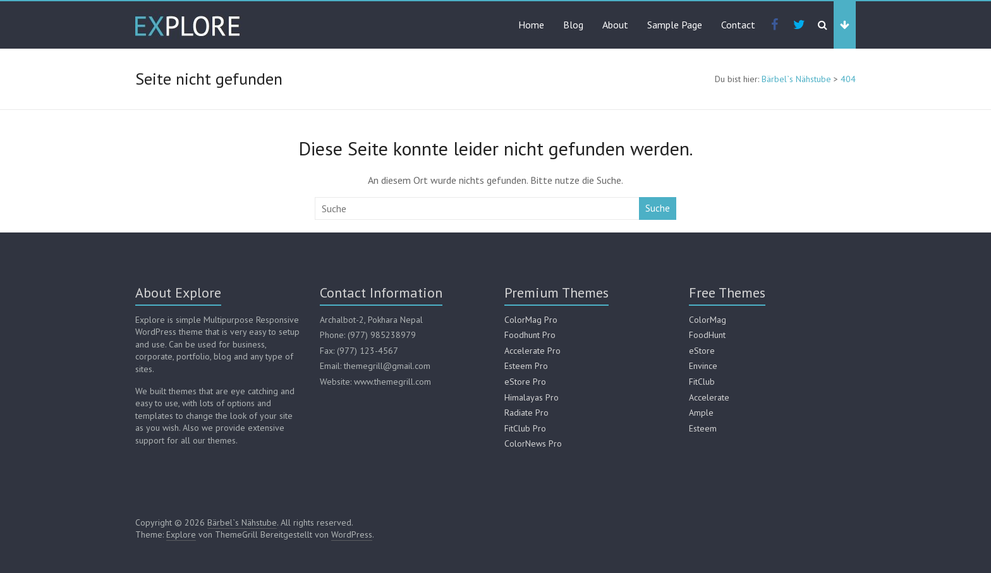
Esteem (703, 428)
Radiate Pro (526, 412)
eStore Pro (525, 381)
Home (531, 24)
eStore (702, 350)
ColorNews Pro (533, 443)
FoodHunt (707, 335)
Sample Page (674, 24)
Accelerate (709, 397)
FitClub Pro (525, 428)
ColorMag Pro (530, 319)
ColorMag (707, 319)
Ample (701, 412)
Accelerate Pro (532, 350)
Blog (573, 24)
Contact (738, 24)
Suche (657, 208)
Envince (703, 365)
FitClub (702, 381)
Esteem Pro (526, 365)
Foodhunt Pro (530, 335)
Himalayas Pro (531, 397)
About (615, 24)
